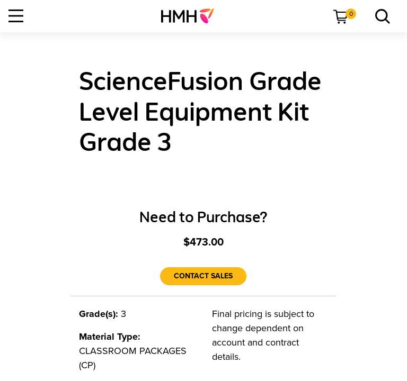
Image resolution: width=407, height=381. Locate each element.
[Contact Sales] (203, 276)
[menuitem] (191, 16)
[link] (191, 16)
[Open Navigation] (15, 15)
